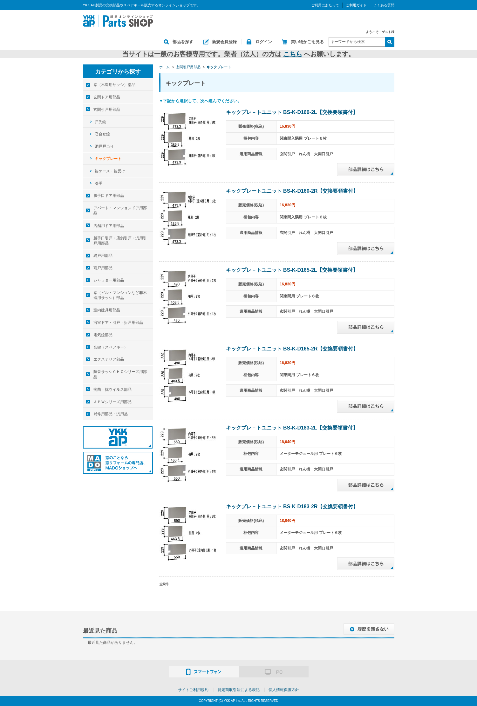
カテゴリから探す (118, 72)
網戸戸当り (104, 146)
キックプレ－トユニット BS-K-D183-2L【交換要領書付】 (292, 427)
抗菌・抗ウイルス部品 (112, 389)
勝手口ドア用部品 (108, 195)
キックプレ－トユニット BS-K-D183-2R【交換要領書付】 (292, 506)
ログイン (264, 41)
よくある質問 (383, 5)
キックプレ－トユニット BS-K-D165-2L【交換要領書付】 (292, 270)
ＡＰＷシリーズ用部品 (112, 402)
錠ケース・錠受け (110, 171)
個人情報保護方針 (284, 690)
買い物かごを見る (307, 41)
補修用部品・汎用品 (110, 414)
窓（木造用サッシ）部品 (114, 85)
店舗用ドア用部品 (108, 225)
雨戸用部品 (102, 268)
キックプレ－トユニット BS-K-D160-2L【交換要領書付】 (292, 112)
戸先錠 (100, 122)
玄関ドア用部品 (106, 97)
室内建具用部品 (106, 310)
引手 (98, 183)
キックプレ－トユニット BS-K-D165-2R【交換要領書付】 (292, 348)
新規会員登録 (224, 41)
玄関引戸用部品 (106, 109)
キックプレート (108, 159)
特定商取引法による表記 (239, 690)
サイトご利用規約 (193, 690)
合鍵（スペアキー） (110, 347)
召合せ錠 (102, 134)
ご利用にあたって (325, 5)
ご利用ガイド (356, 5)
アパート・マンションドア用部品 (120, 211)
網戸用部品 (102, 255)
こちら (292, 53)
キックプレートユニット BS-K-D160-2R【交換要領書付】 (292, 191)
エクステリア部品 (108, 359)
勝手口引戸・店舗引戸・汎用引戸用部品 (120, 241)
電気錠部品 (102, 335)
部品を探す (183, 41)
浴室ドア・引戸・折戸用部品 (118, 322)
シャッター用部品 (108, 280)
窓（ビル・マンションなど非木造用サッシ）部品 (120, 295)
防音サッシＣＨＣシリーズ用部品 (120, 374)
